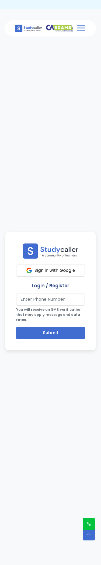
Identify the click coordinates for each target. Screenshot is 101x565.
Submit (50, 333)
